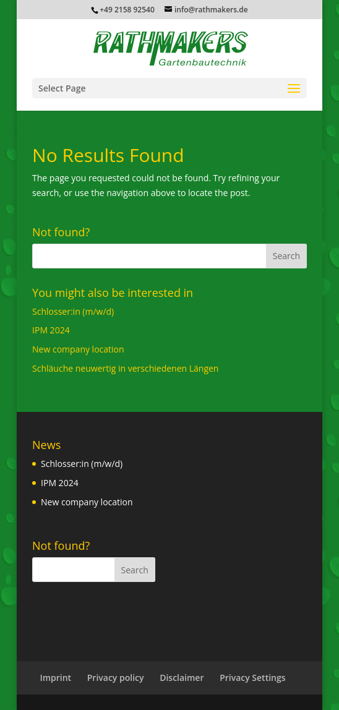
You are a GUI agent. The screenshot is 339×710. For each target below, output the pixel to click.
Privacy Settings (252, 677)
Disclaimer (182, 677)
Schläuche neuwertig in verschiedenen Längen (125, 368)
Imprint (55, 677)
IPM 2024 (51, 330)
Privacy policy (115, 677)
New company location (78, 349)
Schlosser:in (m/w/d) (73, 311)
